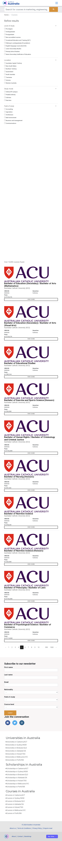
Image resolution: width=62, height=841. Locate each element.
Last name (8, 675)
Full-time (7, 97)
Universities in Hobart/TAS (15, 754)
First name (8, 667)
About (14, 836)
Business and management (13, 120)
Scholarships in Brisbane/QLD (17, 774)
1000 (51, 647)
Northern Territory (10, 69)
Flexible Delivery (9, 94)
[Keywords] (26, 9)
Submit (10, 713)
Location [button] (30, 60)
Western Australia (10, 83)
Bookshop (27, 836)
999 (46, 647)
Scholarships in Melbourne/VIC (17, 784)
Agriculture (8, 112)
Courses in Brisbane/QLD (15, 801)
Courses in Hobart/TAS (14, 807)
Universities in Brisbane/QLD (16, 748)
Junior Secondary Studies (12, 49)
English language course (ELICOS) (15, 46)
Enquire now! (47, 828)
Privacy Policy (37, 828)
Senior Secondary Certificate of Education (17, 54)
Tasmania (8, 77)
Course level (9, 704)
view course (31, 299)
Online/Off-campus (11, 92)
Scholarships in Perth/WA (15, 787)
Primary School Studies (12, 51)
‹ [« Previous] (5, 647)
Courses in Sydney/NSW (15, 798)
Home (6, 15)
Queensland (8, 72)
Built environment (10, 117)
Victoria (7, 80)
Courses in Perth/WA (14, 813)
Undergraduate (9, 32)
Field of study (9, 697)
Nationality (8, 689)
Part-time (7, 100)
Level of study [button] (30, 26)
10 (38, 647)
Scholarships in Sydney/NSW (17, 771)
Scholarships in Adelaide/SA (16, 778)
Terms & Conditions (24, 828)
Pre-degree (8, 29)
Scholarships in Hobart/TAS (16, 781)
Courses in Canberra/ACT (15, 795)
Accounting (8, 109)
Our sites (51, 836)
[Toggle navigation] (56, 3)
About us (13, 828)
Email (6, 682)
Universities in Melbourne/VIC (17, 757)
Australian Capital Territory (13, 63)
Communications (10, 123)
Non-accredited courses (12, 37)
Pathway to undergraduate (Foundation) (17, 43)
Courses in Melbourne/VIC (16, 810)
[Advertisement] (42, 247)
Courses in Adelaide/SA (15, 804)
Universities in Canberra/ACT (16, 742)
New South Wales (10, 66)
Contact (20, 836)
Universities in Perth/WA (15, 760)
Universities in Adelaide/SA (16, 751)
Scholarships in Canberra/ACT (17, 768)
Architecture (8, 115)
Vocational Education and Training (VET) (17, 40)
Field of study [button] (30, 106)
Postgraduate (9, 34)
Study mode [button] (30, 89)
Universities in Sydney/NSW (16, 745)
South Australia (9, 74)
